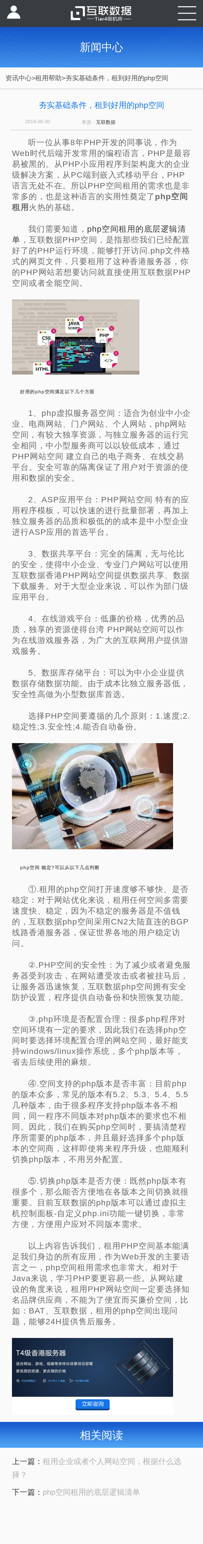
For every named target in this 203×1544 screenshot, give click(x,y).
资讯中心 (18, 78)
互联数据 (105, 122)
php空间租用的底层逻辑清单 (91, 1492)
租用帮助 (48, 78)
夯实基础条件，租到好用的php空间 (117, 78)
